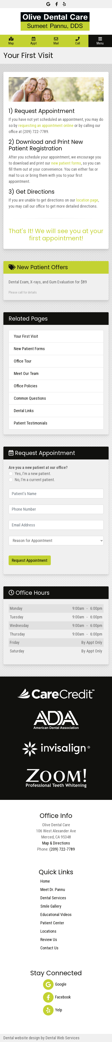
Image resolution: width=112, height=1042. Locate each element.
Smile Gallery (50, 906)
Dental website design (21, 1037)
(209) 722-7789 (62, 849)
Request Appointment (29, 560)
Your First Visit (26, 336)
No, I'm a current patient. (35, 479)
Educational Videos (56, 914)
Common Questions (30, 398)
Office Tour (23, 361)
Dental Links (24, 410)
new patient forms (66, 163)
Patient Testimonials (30, 423)
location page (87, 200)
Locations (48, 931)
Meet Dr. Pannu (52, 889)
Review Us (48, 939)
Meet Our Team (26, 373)
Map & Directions (56, 843)
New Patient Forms (29, 348)
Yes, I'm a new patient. (33, 473)
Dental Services (53, 897)
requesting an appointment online (45, 125)
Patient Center (52, 922)
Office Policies (25, 385)
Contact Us (49, 948)
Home (45, 881)
